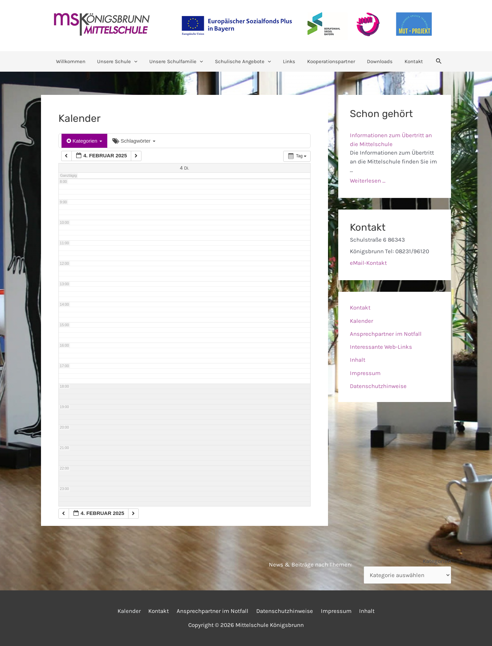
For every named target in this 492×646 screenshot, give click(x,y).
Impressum (365, 373)
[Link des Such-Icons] (432, 61)
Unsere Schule (121, 61)
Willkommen (76, 61)
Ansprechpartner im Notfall (386, 333)
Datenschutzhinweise (378, 386)
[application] (138, 61)
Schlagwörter (133, 141)
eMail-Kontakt (368, 262)
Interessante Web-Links (381, 346)
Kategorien (84, 141)
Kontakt (408, 61)
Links (288, 61)
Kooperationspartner (329, 61)
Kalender (361, 320)
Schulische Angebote (244, 61)
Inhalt (357, 359)
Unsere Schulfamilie (179, 61)
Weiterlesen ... (367, 180)
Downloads (375, 61)
